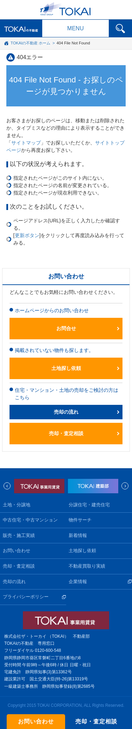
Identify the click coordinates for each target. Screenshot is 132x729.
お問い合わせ (16, 550)
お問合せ (66, 328)
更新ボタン (27, 235)
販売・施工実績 (19, 535)
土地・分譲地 (16, 504)
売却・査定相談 (66, 433)
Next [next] (124, 485)
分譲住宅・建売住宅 (89, 504)
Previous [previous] (7, 485)
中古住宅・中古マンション (30, 520)
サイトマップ (26, 143)
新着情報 (78, 535)
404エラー (30, 57)
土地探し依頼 (66, 368)
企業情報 (78, 581)
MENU (75, 28)
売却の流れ (66, 412)
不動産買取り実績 (87, 566)
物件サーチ (80, 520)
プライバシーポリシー (26, 596)
